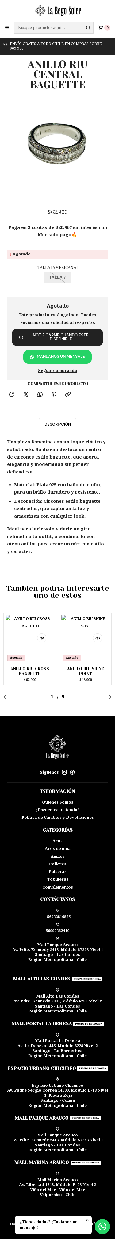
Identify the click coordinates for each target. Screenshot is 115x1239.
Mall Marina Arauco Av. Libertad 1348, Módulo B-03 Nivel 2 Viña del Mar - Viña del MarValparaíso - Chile (57, 1184)
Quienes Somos (57, 802)
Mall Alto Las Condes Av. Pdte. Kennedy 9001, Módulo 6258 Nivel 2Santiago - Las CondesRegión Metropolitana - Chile (57, 1000)
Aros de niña (58, 848)
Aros (57, 841)
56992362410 (57, 928)
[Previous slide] (6, 697)
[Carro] (104, 27)
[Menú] (7, 28)
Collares (57, 864)
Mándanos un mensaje (57, 356)
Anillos (58, 856)
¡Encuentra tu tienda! (57, 810)
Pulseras (58, 871)
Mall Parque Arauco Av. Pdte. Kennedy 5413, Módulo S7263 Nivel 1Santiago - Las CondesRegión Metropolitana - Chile (57, 949)
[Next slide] (108, 697)
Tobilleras (57, 879)
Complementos (57, 887)
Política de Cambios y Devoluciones (57, 817)
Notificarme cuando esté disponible (54, 337)
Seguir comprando (57, 371)
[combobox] (54, 28)
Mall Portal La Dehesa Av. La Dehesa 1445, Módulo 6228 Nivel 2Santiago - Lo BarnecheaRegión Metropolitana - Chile (57, 1045)
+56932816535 (58, 914)
